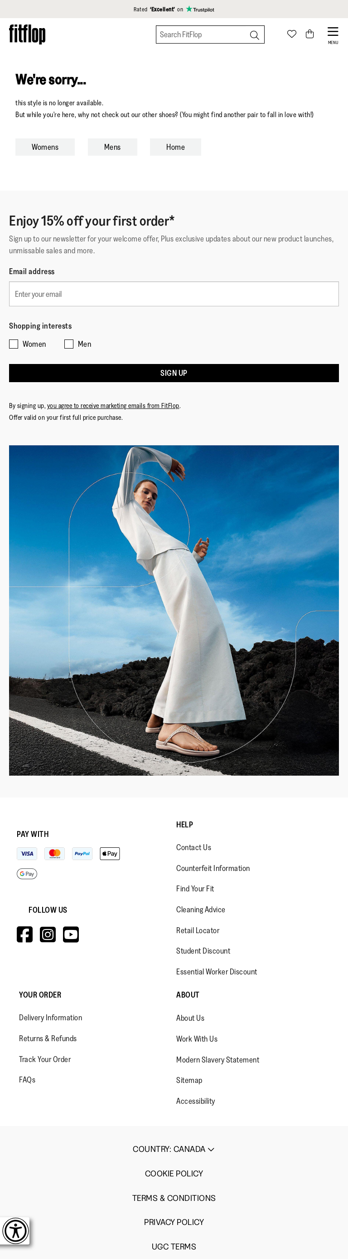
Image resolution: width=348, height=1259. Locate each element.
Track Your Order (45, 1059)
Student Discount (203, 951)
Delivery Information (50, 1018)
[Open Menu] (333, 34)
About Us (190, 1018)
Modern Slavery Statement (217, 1060)
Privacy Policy (174, 1222)
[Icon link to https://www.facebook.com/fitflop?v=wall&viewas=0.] (25, 935)
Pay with (32, 834)
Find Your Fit (195, 889)
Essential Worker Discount (216, 972)
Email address (32, 271)
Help (184, 825)
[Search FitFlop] (210, 34)
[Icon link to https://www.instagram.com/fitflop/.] (48, 935)
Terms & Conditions (174, 1198)
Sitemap (189, 1080)
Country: (174, 1149)
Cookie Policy (174, 1174)
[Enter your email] (174, 293)
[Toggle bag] (310, 34)
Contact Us (193, 847)
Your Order (40, 995)
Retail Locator (197, 930)
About (188, 995)
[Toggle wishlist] (292, 34)
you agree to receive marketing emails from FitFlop (113, 405)
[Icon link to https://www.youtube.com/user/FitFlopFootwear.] (71, 935)
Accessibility (195, 1101)
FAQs (27, 1080)
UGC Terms (174, 1247)
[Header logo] (27, 34)
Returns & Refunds (48, 1038)
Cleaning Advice (201, 910)
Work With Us (197, 1039)
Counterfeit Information (213, 868)
